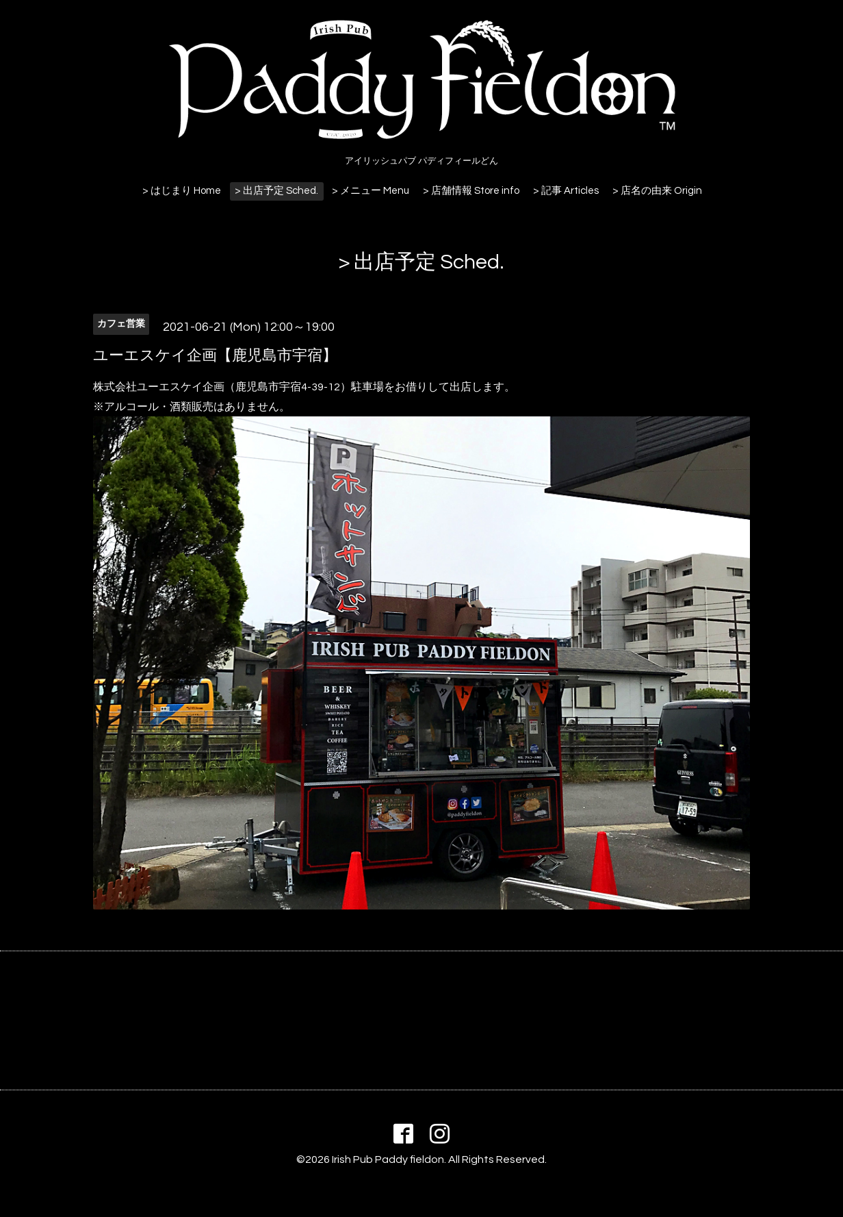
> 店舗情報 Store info (471, 191)
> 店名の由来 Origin (657, 191)
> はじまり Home (181, 191)
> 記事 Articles (566, 191)
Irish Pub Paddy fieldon (388, 1159)
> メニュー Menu (370, 191)
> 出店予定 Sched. (276, 191)
